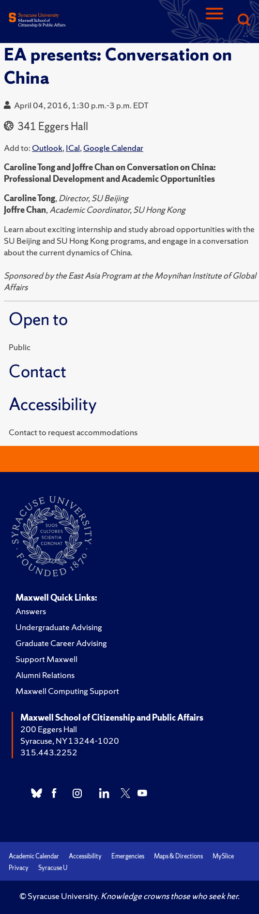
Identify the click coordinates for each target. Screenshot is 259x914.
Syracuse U (52, 868)
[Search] (243, 20)
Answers (30, 611)
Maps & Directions (178, 856)
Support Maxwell (46, 658)
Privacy (19, 868)
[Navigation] (214, 20)
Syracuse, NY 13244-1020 (69, 740)
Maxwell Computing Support (67, 690)
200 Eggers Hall (48, 729)
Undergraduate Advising (58, 627)
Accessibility (85, 856)
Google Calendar (113, 147)
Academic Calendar (34, 856)
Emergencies (127, 856)
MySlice (223, 856)
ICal (73, 147)
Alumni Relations (45, 674)
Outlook (47, 147)
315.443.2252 (48, 752)
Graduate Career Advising (61, 643)
